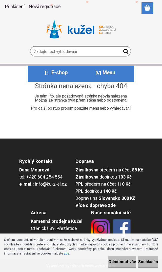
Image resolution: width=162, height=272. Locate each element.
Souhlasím (148, 261)
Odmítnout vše (122, 261)
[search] (125, 52)
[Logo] (81, 29)
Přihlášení (15, 6)
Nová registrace (45, 6)
